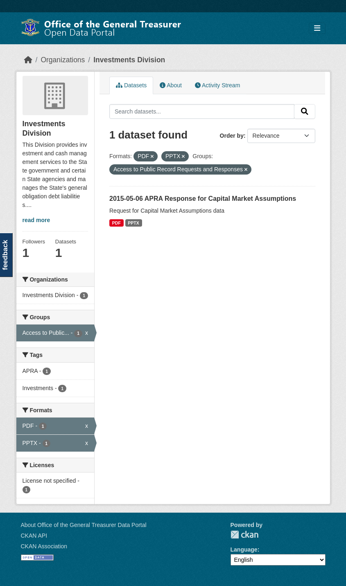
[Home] (28, 60)
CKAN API (34, 535)
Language (244, 549)
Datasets (131, 85)
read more (36, 220)
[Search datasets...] (201, 111)
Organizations (63, 60)
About (171, 85)
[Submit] (304, 111)
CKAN (244, 534)
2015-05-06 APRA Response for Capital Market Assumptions (202, 198)
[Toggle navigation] (317, 28)
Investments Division (129, 60)
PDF (116, 222)
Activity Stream (217, 85)
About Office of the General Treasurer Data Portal (84, 525)
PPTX (133, 222)
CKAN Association (44, 546)
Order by (232, 135)
